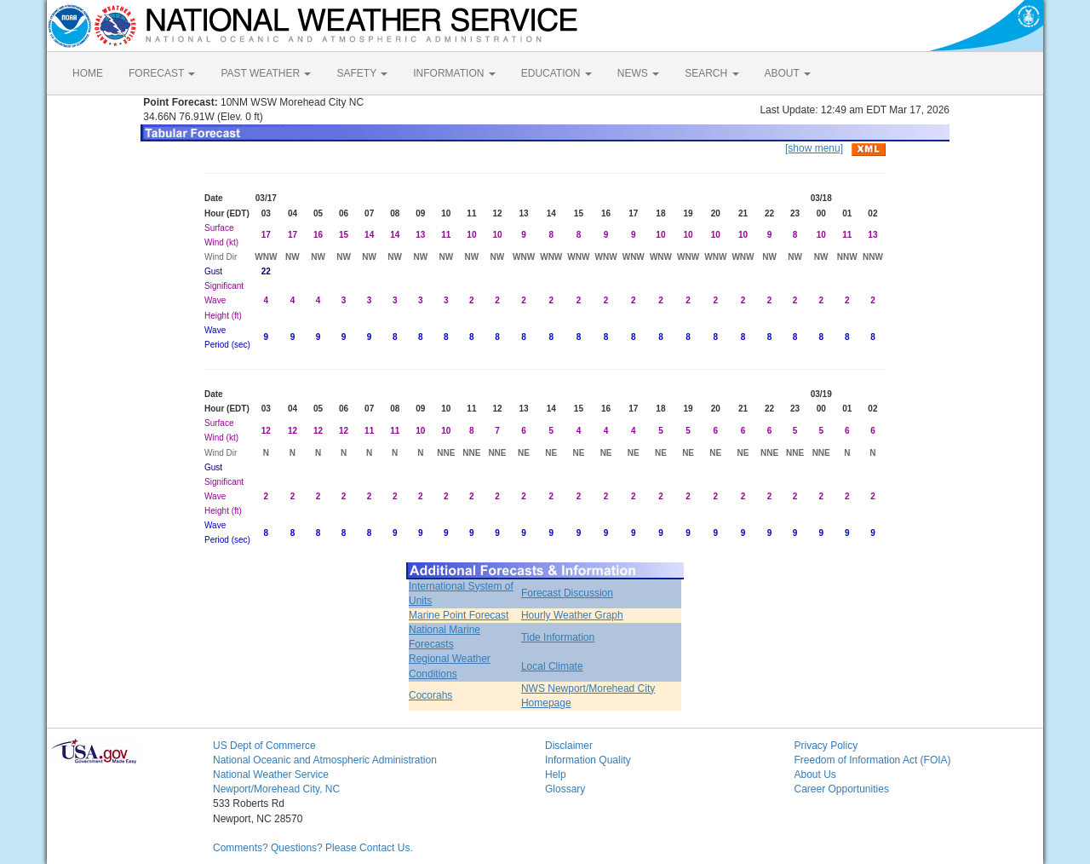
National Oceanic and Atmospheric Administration (325, 760)
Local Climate (552, 666)
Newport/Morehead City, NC (276, 789)
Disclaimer (569, 746)
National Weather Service (271, 774)
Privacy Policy (826, 746)
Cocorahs (430, 695)
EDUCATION (556, 73)
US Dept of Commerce (264, 746)
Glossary (565, 789)
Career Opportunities (842, 789)
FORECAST (162, 73)
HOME (87, 73)
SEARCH (711, 73)
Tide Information (557, 637)
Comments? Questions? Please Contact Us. (313, 848)
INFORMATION (454, 73)
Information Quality (588, 760)
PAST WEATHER (266, 73)
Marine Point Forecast (458, 615)
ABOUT (788, 73)
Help (555, 774)
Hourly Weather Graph (572, 615)
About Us (815, 774)
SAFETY (361, 73)
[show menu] (814, 148)
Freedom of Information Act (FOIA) (873, 760)
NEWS (638, 73)
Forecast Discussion (567, 593)
